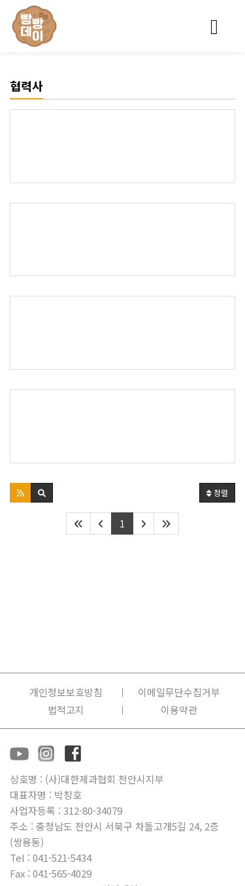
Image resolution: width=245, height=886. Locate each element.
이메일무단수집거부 (179, 692)
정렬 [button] (217, 492)
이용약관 (179, 710)
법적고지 (66, 710)
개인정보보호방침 (66, 692)
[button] (20, 493)
